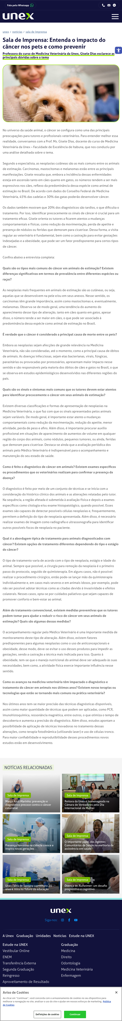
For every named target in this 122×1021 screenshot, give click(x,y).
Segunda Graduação (18, 969)
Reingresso (11, 975)
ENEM (7, 956)
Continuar (75, 1014)
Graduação (24, 935)
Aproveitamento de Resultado (26, 981)
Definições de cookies (47, 1014)
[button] (118, 50)
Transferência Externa (19, 963)
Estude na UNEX (81, 935)
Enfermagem (71, 975)
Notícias (59, 935)
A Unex (8, 935)
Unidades (43, 935)
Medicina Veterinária (77, 969)
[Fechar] (116, 992)
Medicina (68, 950)
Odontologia (70, 963)
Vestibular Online (16, 950)
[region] (61, 1004)
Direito (66, 956)
